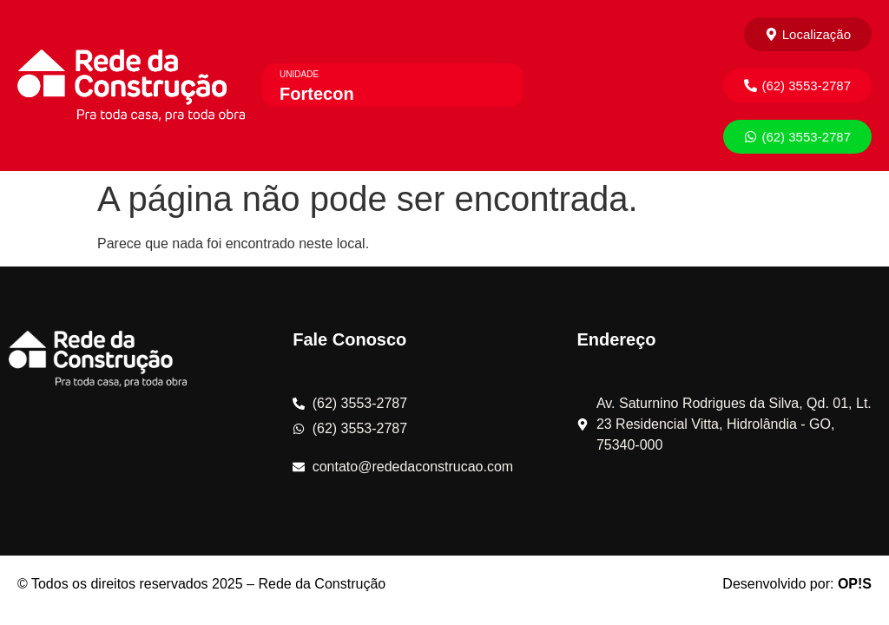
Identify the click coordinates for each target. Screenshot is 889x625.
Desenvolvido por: (797, 583)
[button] (797, 85)
